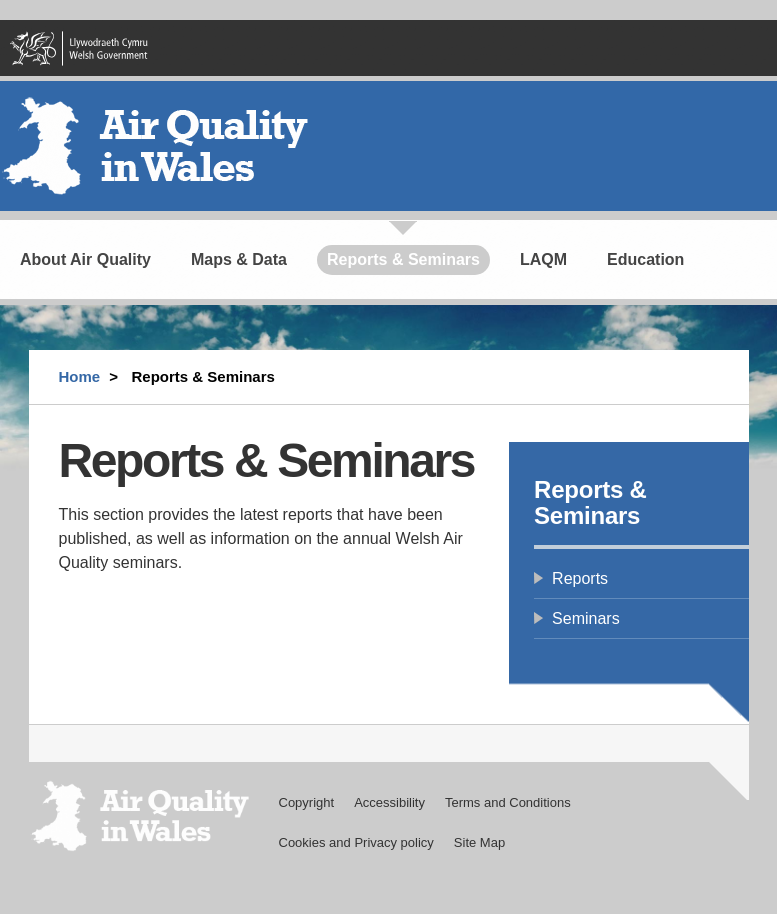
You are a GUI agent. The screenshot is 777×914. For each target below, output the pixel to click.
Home (80, 376)
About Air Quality (85, 259)
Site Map (479, 842)
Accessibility (389, 802)
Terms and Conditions (508, 802)
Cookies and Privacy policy (356, 842)
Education (645, 259)
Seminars (586, 618)
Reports (580, 578)
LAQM (543, 259)
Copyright (307, 802)
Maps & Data (239, 259)
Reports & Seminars (403, 259)
